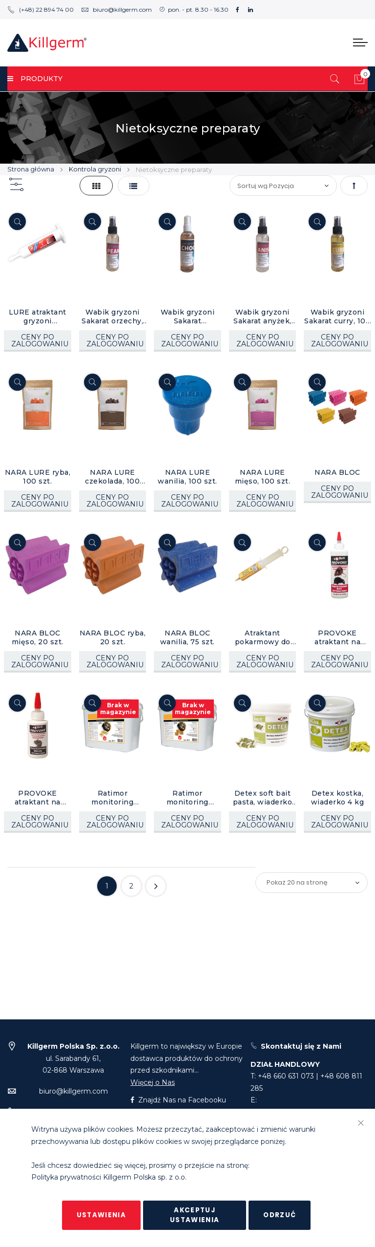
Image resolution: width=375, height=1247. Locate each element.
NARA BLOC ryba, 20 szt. (113, 637)
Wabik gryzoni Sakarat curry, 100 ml (337, 316)
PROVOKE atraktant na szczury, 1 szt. (337, 637)
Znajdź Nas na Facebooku (178, 1100)
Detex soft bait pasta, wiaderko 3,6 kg (262, 797)
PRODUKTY (34, 78)
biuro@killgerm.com (116, 9)
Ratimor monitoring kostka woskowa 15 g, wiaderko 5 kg (187, 797)
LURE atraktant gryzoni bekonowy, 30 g (37, 316)
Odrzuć (279, 1215)
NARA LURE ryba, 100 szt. (38, 477)
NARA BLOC (337, 472)
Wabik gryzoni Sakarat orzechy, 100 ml (112, 316)
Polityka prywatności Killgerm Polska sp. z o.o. (109, 1177)
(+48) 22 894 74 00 (40, 9)
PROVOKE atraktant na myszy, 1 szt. (38, 797)
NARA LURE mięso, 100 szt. (263, 477)
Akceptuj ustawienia (195, 1215)
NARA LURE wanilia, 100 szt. (187, 477)
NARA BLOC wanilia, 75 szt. (187, 637)
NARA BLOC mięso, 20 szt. (37, 637)
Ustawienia (101, 1215)
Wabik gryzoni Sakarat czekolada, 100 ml (187, 316)
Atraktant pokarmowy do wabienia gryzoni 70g (262, 637)
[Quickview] (17, 221)
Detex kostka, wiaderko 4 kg (337, 797)
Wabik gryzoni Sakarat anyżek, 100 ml (262, 316)
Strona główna (31, 169)
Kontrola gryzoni (96, 169)
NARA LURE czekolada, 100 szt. (112, 477)
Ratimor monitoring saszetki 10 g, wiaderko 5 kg (112, 797)
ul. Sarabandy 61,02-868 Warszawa (73, 1058)
